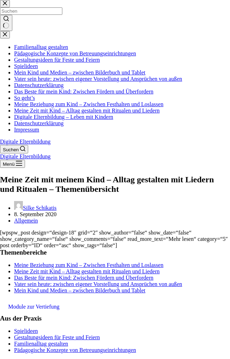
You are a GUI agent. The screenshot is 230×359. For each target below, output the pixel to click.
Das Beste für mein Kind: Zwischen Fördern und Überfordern (83, 278)
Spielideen (26, 331)
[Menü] (12, 164)
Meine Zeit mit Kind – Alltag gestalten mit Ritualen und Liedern (87, 271)
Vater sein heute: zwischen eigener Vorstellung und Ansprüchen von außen (98, 284)
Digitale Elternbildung (25, 142)
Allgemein (26, 221)
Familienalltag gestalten (41, 344)
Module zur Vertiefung (33, 307)
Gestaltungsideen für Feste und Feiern (57, 337)
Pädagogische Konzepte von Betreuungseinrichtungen (75, 350)
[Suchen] (14, 149)
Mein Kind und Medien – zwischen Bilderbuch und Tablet (79, 290)
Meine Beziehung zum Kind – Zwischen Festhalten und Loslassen (88, 265)
